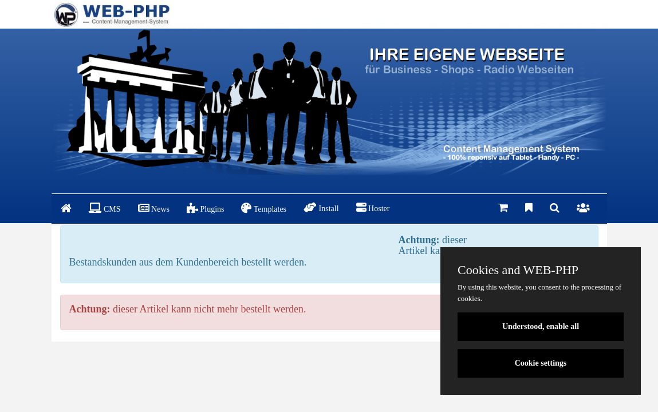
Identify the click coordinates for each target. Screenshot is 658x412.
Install (321, 208)
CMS (105, 208)
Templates (263, 208)
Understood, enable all (540, 326)
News (154, 208)
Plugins (205, 208)
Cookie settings (541, 363)
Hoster (373, 208)
